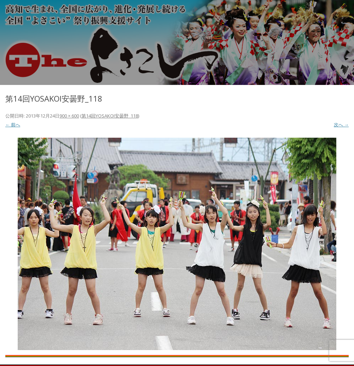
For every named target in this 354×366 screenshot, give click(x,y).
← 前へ (12, 124)
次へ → (341, 124)
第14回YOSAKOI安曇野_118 (109, 116)
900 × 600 (69, 116)
